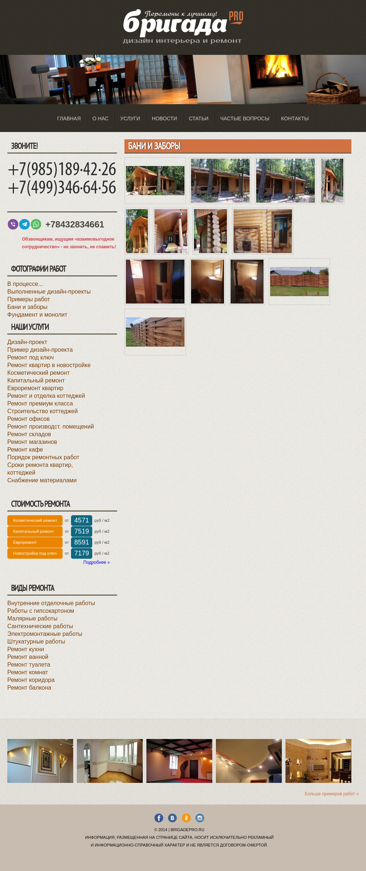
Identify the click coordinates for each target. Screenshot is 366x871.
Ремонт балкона (29, 688)
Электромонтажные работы (44, 634)
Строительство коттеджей (42, 411)
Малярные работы (32, 618)
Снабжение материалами (42, 480)
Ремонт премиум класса (40, 403)
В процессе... (25, 284)
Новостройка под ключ (35, 553)
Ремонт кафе (25, 449)
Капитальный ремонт (36, 380)
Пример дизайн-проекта (40, 350)
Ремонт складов (29, 434)
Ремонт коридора (31, 680)
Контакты (295, 118)
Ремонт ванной (27, 657)
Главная (69, 118)
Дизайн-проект (27, 342)
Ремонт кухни (25, 649)
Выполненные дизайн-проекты (49, 292)
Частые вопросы (244, 118)
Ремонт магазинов (32, 442)
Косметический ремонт (38, 373)
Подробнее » (96, 562)
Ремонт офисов (28, 419)
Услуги (130, 118)
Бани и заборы (27, 307)
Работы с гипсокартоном (40, 611)
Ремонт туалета (28, 664)
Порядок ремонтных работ (43, 457)
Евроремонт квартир (35, 388)
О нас (101, 118)
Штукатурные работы (36, 641)
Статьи (199, 118)
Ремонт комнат (27, 672)
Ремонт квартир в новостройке (49, 365)
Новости (164, 118)
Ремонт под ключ (30, 357)
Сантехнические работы (40, 626)
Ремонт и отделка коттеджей (46, 396)
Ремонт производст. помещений (50, 426)
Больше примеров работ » (332, 793)
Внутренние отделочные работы (51, 603)
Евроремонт (25, 542)
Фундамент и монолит (37, 315)
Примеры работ (28, 299)
